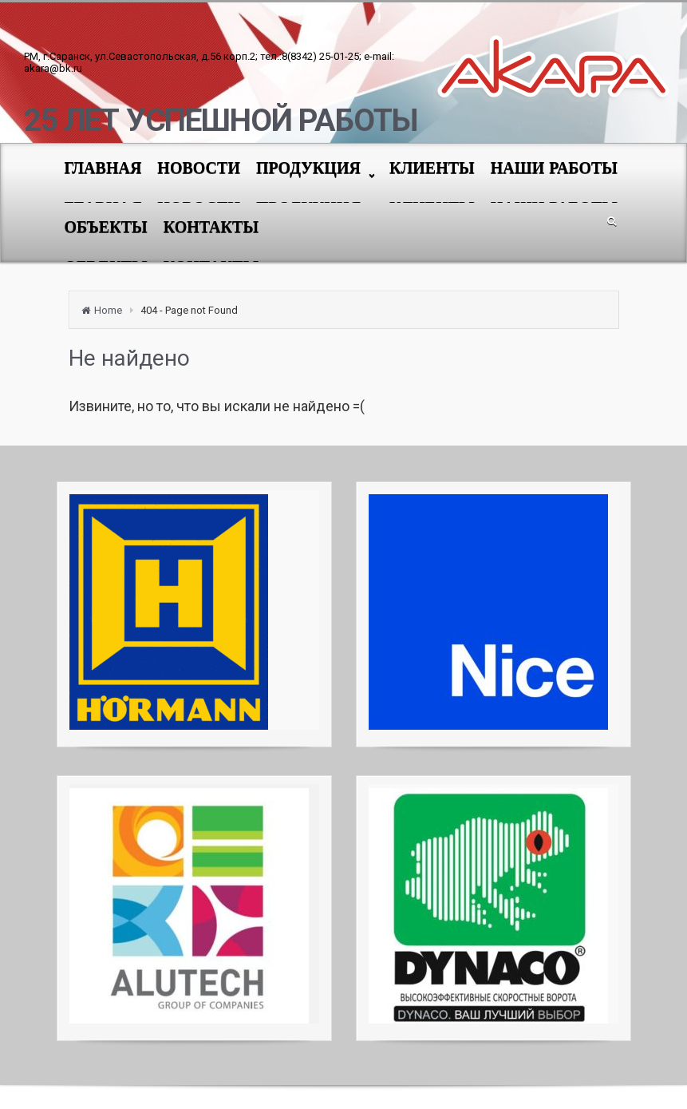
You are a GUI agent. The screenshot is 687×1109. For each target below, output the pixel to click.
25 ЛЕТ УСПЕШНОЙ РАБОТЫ (220, 120)
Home (108, 310)
